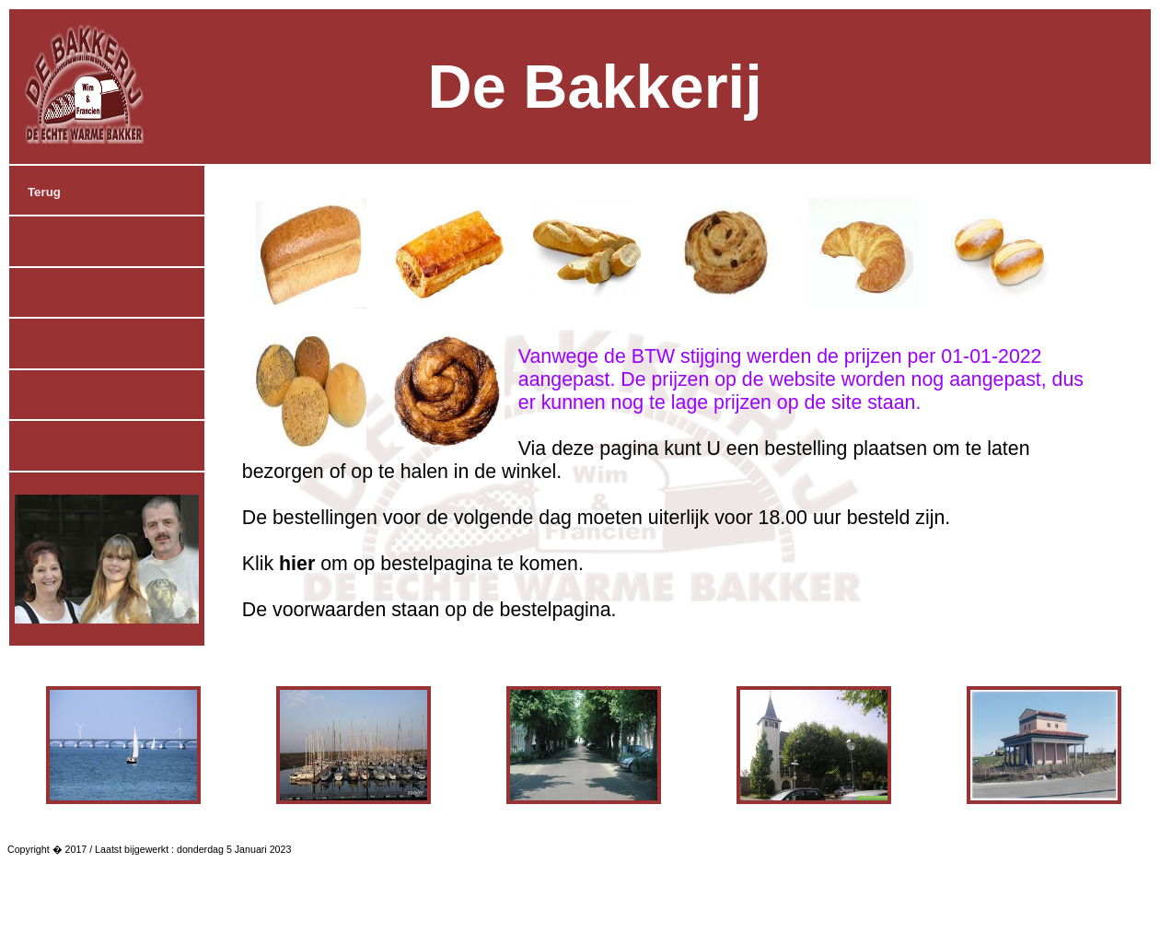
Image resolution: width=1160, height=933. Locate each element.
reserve (49, 244)
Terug (44, 192)
